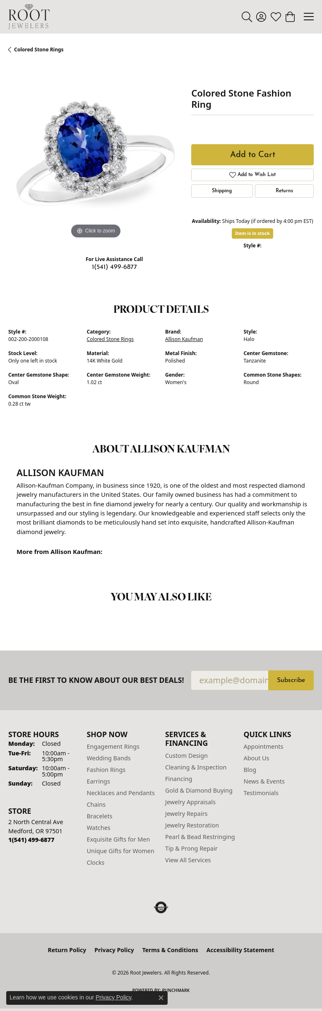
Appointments (264, 746)
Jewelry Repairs (186, 814)
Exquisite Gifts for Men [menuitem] (118, 839)
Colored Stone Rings (39, 49)
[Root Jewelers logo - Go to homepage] (29, 16)
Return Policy (67, 950)
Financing (178, 779)
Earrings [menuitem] (98, 781)
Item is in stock (252, 233)
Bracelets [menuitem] (100, 816)
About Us (256, 758)
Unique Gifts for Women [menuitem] (120, 851)
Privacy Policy (114, 950)
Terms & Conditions (170, 950)
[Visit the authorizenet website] (161, 907)
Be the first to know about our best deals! (96, 680)
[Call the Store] (31, 840)
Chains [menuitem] (96, 804)
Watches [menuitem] (99, 828)
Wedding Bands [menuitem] (109, 758)
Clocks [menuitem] (96, 862)
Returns (284, 191)
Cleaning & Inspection (195, 767)
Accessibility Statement (240, 950)
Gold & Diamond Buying (199, 790)
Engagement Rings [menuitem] (113, 746)
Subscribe (291, 680)
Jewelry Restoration (192, 825)
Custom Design (186, 755)
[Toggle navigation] (309, 17)
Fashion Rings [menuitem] (106, 770)
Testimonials (261, 793)
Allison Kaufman (184, 339)
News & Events (264, 781)
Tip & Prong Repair (191, 848)
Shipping (222, 191)
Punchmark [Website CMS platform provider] (176, 990)
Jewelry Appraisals (190, 802)
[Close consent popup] (161, 997)
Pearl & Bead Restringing (200, 837)
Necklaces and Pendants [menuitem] (121, 793)
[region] (95, 153)
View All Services (188, 860)
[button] (247, 16)
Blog (250, 770)
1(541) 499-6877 (114, 267)
